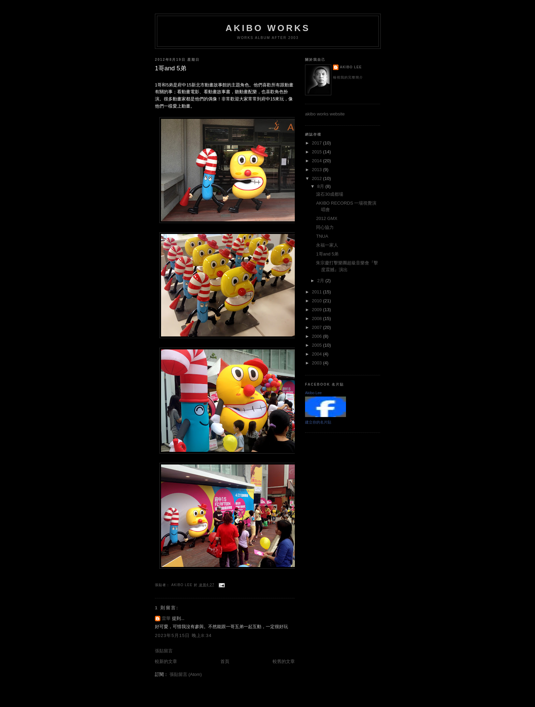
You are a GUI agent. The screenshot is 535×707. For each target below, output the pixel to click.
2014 (317, 160)
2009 (317, 309)
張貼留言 (164, 650)
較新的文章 (166, 661)
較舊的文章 (284, 661)
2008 (317, 318)
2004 (317, 354)
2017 (317, 142)
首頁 (224, 661)
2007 (317, 327)
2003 (317, 362)
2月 (321, 280)
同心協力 (325, 227)
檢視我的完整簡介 (348, 77)
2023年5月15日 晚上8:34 (183, 635)
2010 (317, 300)
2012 (317, 178)
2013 (317, 169)
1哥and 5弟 (327, 254)
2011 (317, 291)
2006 (317, 336)
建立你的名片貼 (318, 422)
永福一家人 (327, 245)
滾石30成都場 (329, 194)
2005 (317, 345)
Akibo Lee (351, 67)
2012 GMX (326, 218)
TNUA (322, 236)
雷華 (166, 618)
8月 (321, 186)
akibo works (268, 28)
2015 (317, 151)
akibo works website (325, 113)
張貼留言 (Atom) (186, 674)
